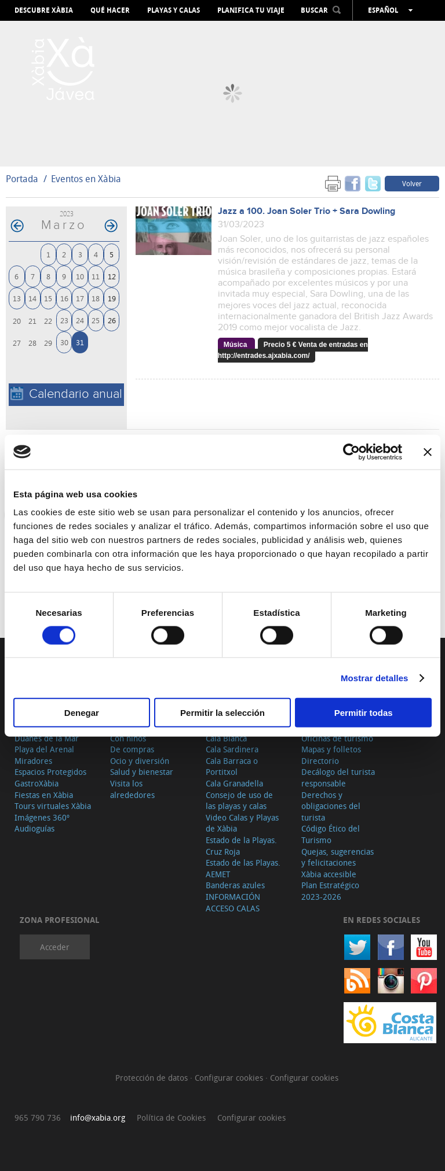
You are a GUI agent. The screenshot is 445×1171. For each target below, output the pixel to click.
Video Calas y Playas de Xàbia (242, 823)
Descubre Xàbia (43, 10)
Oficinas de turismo (337, 738)
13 (17, 298)
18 (96, 298)
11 (96, 276)
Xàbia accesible (328, 874)
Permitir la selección (222, 713)
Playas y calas (173, 10)
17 (80, 298)
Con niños (128, 738)
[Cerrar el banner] (428, 452)
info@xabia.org (97, 1117)
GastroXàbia (36, 783)
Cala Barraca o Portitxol (232, 766)
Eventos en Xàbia (86, 178)
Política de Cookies (171, 1117)
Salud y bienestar (141, 771)
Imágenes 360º (42, 817)
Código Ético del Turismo (330, 834)
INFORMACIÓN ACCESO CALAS (233, 902)
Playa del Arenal (44, 749)
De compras (132, 749)
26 (112, 320)
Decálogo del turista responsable (338, 777)
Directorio (320, 760)
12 (112, 276)
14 (32, 298)
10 (80, 276)
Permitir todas (363, 713)
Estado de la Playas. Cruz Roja (241, 845)
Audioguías (34, 828)
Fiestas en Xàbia (43, 794)
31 (80, 342)
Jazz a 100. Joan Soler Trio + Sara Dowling (306, 211)
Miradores (33, 760)
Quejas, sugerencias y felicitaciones (337, 857)
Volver (412, 183)
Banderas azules (235, 885)
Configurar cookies (230, 1077)
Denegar (81, 713)
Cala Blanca (226, 738)
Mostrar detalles (374, 677)
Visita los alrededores (132, 789)
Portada (22, 178)
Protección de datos (152, 1077)
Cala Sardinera (232, 749)
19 (112, 298)
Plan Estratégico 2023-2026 (330, 891)
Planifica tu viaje (250, 10)
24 (80, 320)
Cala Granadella (234, 783)
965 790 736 (37, 1117)
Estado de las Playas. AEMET (243, 868)
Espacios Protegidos (50, 771)
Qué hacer (110, 10)
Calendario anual (66, 394)
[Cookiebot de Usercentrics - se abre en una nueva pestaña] (351, 451)
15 (48, 298)
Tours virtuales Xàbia (52, 805)
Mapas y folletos (331, 749)
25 (96, 320)
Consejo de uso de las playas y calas (239, 800)
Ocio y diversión (139, 760)
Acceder (55, 946)
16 (64, 298)
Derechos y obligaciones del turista (330, 806)
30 (64, 342)
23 (64, 320)
